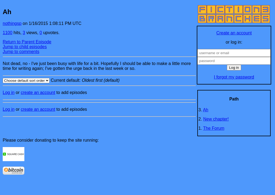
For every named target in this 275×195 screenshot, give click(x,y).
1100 (7, 32)
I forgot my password (234, 77)
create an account (38, 92)
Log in (9, 92)
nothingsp (12, 23)
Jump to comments (21, 51)
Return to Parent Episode (27, 42)
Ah (205, 110)
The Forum (213, 128)
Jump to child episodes (25, 46)
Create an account (234, 33)
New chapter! (216, 119)
